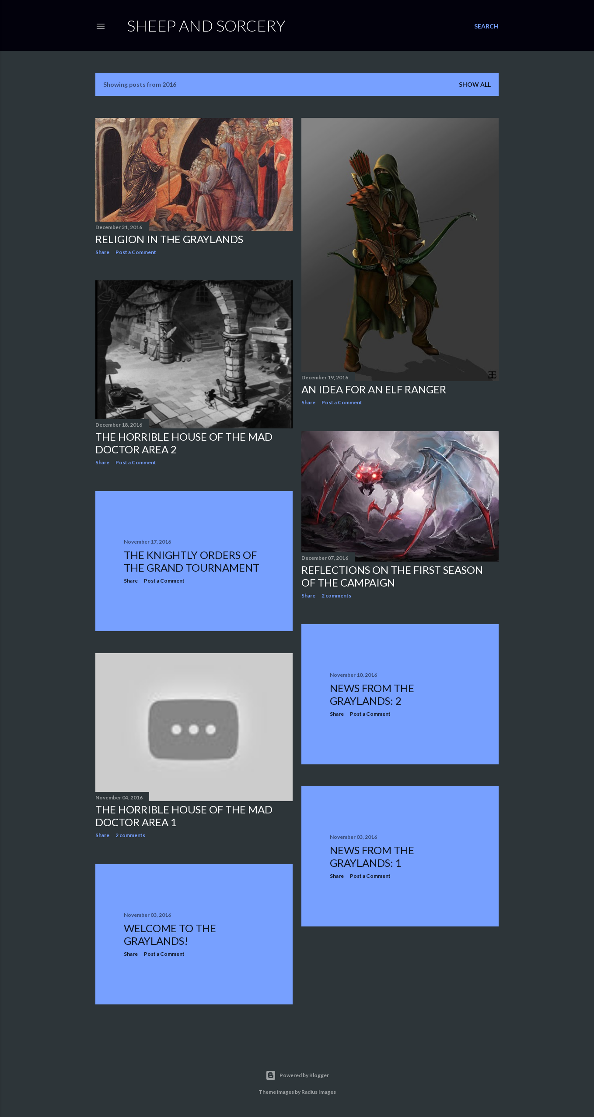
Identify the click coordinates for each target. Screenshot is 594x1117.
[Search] (486, 26)
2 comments (336, 595)
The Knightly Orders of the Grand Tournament (191, 561)
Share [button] (102, 252)
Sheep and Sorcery (206, 25)
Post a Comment (135, 252)
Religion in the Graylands (169, 239)
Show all (475, 84)
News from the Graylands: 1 (372, 856)
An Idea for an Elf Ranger (373, 389)
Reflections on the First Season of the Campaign (392, 576)
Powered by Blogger (297, 1075)
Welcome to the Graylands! (170, 934)
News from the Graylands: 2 (372, 694)
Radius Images (318, 1092)
